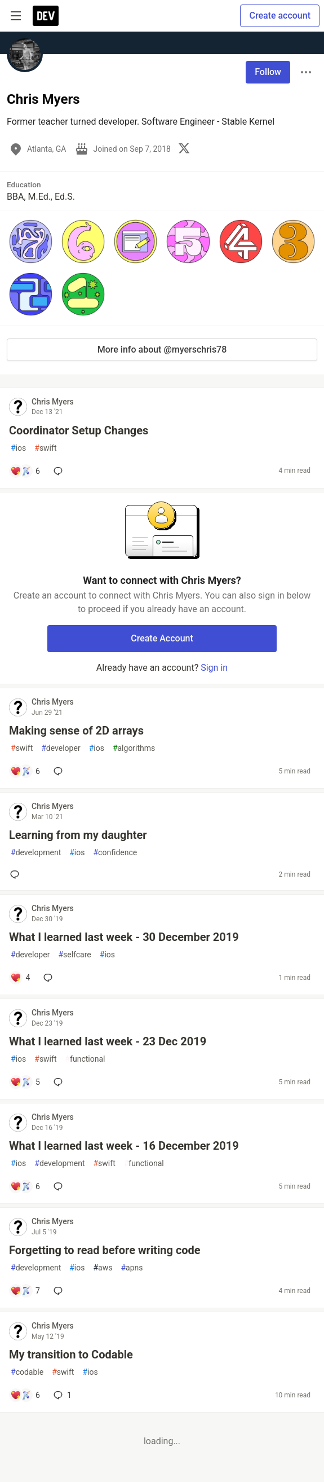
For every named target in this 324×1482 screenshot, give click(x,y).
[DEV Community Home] (46, 16)
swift (45, 448)
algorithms (134, 748)
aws (102, 1268)
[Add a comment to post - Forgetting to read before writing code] (25, 1291)
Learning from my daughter (78, 835)
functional (85, 1059)
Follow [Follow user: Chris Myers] (268, 72)
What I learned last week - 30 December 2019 (124, 937)
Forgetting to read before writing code (105, 1250)
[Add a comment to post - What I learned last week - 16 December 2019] (25, 1186)
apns (132, 1268)
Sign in (214, 667)
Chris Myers (53, 401)
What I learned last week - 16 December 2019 (124, 1146)
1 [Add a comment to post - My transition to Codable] (61, 1395)
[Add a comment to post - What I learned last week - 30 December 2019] (20, 978)
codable (27, 1372)
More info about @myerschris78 (162, 349)
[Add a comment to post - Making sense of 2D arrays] (25, 771)
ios (18, 448)
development (36, 853)
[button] (30, 241)
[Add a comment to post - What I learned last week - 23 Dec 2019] (25, 1082)
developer (60, 748)
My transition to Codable (71, 1354)
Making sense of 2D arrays (76, 730)
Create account (279, 15)
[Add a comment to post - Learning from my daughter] (16, 874)
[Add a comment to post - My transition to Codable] (25, 1395)
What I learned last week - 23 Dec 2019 (107, 1041)
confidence (115, 853)
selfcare (74, 955)
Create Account (162, 638)
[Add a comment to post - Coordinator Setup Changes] (25, 471)
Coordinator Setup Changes (78, 430)
